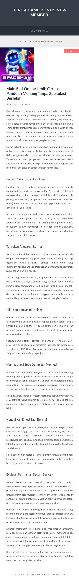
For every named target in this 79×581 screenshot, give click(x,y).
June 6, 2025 (12, 104)
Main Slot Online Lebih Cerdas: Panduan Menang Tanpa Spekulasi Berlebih (36, 93)
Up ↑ (64, 574)
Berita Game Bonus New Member (39, 12)
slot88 (9, 123)
